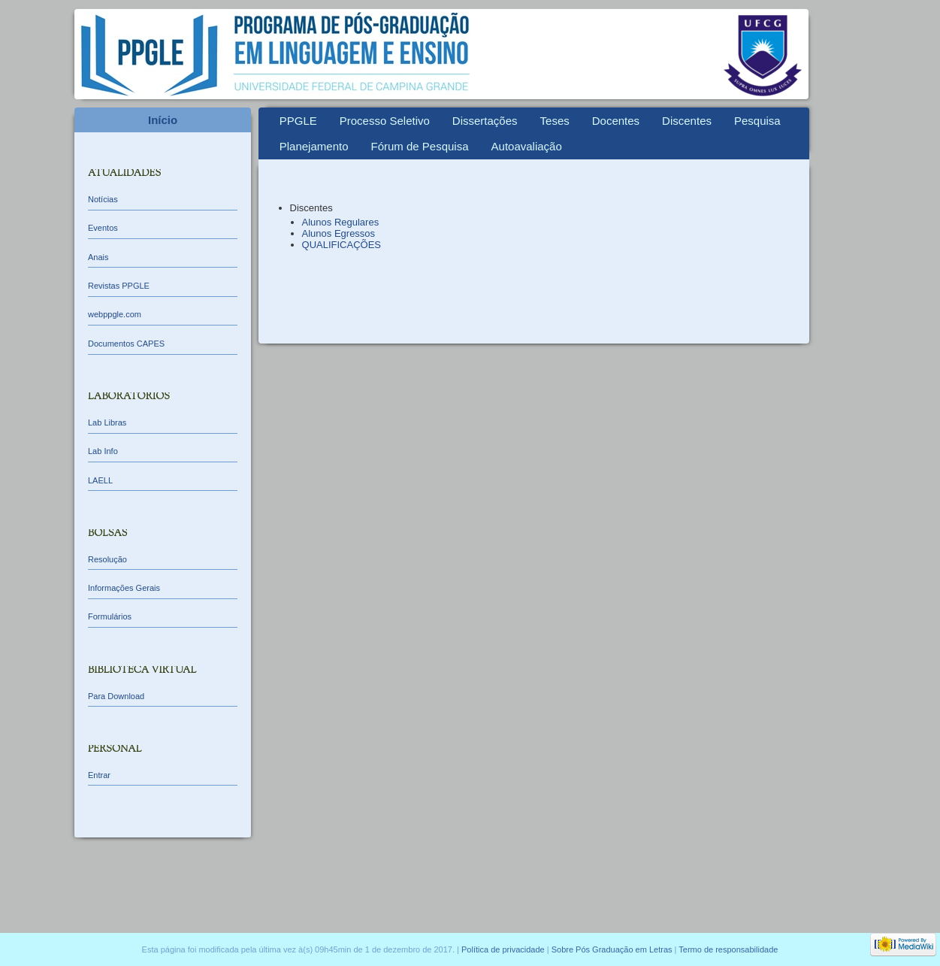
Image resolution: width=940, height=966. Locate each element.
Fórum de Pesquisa (419, 146)
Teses (555, 120)
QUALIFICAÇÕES (341, 244)
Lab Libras (107, 422)
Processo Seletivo (385, 120)
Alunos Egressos (339, 233)
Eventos (103, 227)
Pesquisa (757, 120)
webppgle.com (114, 314)
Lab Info (103, 451)
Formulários (109, 616)
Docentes (615, 120)
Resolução (107, 559)
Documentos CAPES (126, 343)
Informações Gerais (124, 587)
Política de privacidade (503, 949)
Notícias (103, 199)
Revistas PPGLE (119, 285)
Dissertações (485, 120)
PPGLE (298, 120)
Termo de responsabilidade (728, 949)
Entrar (99, 775)
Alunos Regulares (340, 222)
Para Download (116, 696)
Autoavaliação (526, 146)
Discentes (687, 120)
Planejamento (314, 146)
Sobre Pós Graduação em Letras (612, 949)
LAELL (100, 480)
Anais (98, 257)
